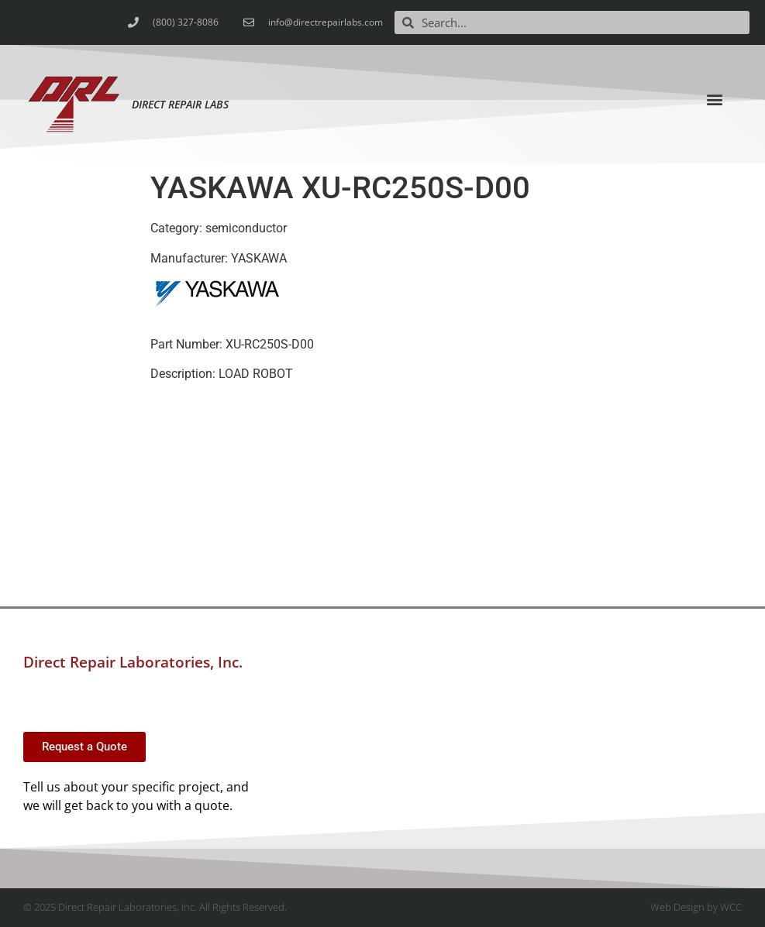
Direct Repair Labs (180, 104)
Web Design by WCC (696, 907)
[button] (714, 99)
